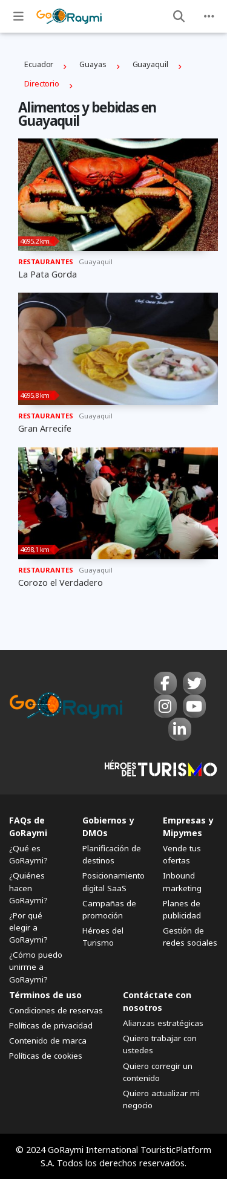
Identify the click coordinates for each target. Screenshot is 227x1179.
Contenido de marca (48, 1040)
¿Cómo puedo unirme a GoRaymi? (35, 966)
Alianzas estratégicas (163, 1023)
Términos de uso (45, 995)
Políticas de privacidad (51, 1025)
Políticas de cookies (45, 1055)
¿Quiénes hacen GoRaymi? (28, 887)
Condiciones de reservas (56, 1010)
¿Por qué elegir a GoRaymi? (28, 927)
